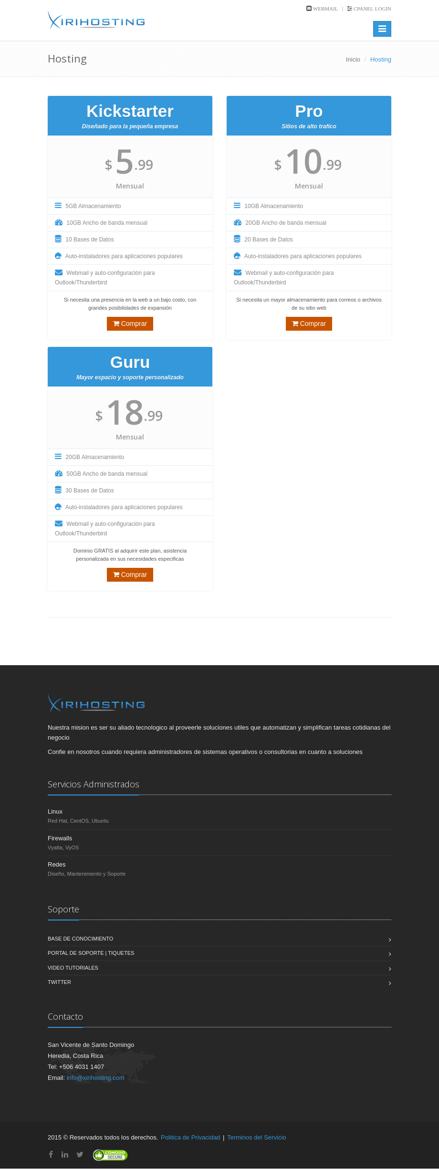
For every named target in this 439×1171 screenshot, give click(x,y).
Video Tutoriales (73, 968)
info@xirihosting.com (96, 1077)
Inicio (353, 59)
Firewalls (60, 838)
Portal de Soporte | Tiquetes (91, 953)
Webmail (325, 8)
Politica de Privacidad (190, 1137)
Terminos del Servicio (256, 1137)
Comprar (130, 323)
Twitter (59, 982)
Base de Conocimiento (80, 938)
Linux (55, 811)
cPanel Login (371, 8)
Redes (57, 864)
